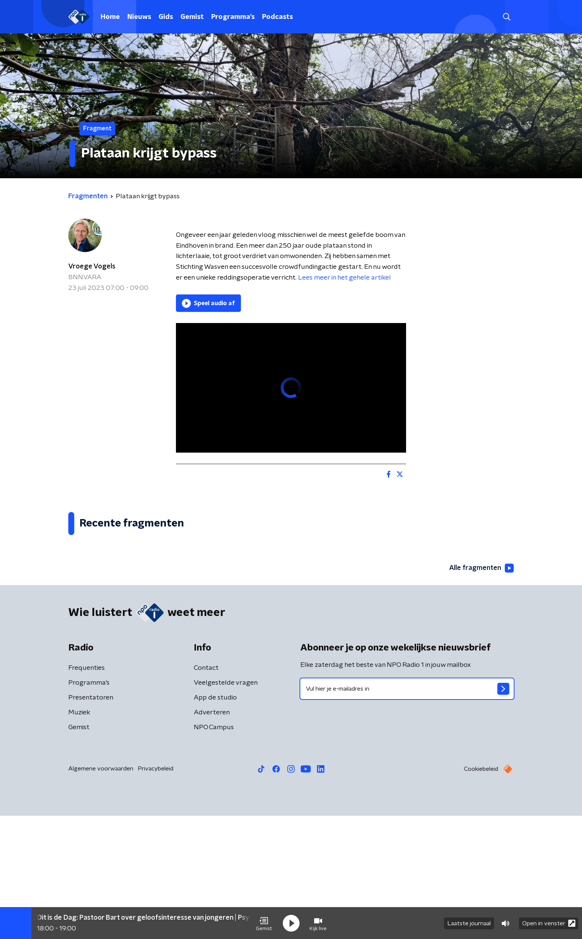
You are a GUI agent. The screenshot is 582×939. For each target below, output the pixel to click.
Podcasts (277, 17)
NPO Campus (214, 850)
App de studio (215, 821)
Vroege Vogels (91, 266)
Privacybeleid (155, 892)
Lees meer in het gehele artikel (344, 277)
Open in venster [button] (548, 923)
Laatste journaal (469, 923)
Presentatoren (90, 821)
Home (110, 17)
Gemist (192, 17)
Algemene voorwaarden (100, 892)
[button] (264, 923)
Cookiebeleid (481, 892)
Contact (206, 791)
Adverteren (212, 835)
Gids (165, 17)
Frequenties (86, 791)
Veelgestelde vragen (226, 806)
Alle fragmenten (481, 691)
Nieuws (139, 17)
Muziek (79, 835)
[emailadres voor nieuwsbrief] (407, 812)
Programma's (233, 17)
